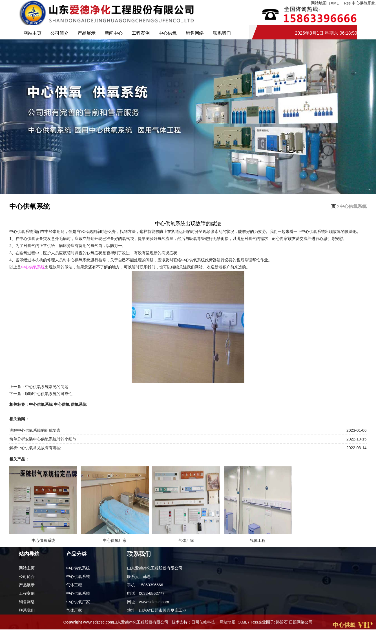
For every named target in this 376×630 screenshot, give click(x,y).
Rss (254, 622)
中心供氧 (168, 33)
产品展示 (87, 33)
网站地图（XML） (235, 622)
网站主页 (32, 33)
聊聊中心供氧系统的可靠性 (48, 393)
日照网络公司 (301, 622)
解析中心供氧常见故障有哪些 (35, 448)
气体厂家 (74, 610)
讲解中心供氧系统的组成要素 (35, 430)
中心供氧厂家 (78, 602)
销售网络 (195, 33)
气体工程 (74, 585)
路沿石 (282, 622)
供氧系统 (79, 404)
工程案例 (141, 33)
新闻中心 (114, 33)
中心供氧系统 (363, 3)
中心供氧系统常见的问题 (46, 386)
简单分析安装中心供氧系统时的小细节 (42, 439)
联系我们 (222, 33)
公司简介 (59, 33)
